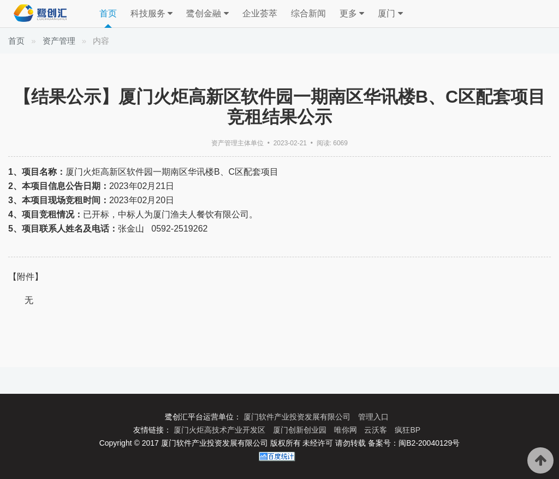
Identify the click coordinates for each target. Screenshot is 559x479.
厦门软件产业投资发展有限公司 (298, 416)
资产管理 (59, 40)
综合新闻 (308, 13)
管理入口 (373, 416)
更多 (352, 13)
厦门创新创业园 (301, 429)
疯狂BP (407, 429)
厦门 (390, 13)
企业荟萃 (259, 13)
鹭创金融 (207, 13)
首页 (108, 13)
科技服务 (151, 13)
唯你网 (346, 429)
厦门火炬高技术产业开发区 (220, 429)
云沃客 (376, 429)
